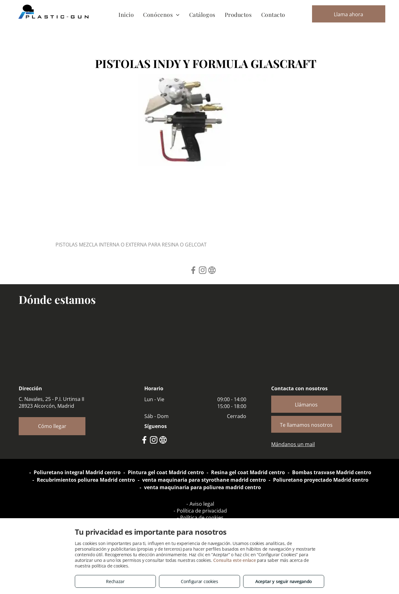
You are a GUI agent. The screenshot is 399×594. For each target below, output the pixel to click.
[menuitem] (126, 14)
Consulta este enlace (234, 560)
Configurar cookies (199, 581)
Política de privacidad (202, 510)
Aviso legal (202, 503)
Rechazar (115, 581)
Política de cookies (202, 517)
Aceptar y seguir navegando (283, 581)
